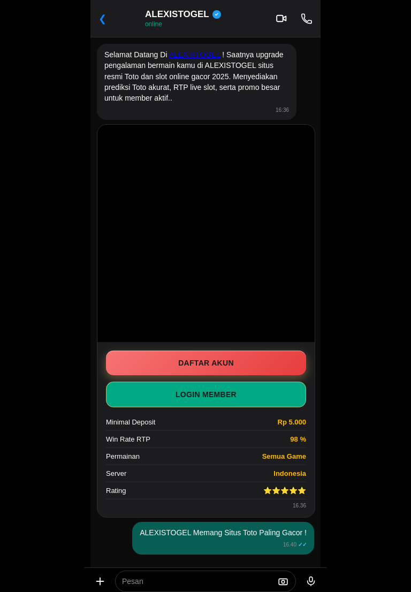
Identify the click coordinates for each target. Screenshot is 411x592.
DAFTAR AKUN (206, 363)
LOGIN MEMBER (206, 394)
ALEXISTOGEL (194, 54)
